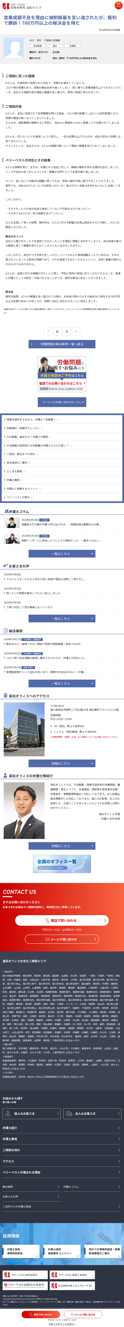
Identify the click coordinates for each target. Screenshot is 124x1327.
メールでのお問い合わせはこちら (62, 402)
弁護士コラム (71, 1187)
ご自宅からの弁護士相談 (17, 1206)
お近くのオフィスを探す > (62, 1324)
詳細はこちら (61, 763)
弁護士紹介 (10, 1128)
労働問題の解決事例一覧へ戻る (62, 344)
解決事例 (8, 1187)
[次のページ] (76, 331)
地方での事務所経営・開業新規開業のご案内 (104, 1251)
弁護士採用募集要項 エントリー (60, 1251)
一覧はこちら (61, 553)
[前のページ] (48, 331)
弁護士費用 (10, 1139)
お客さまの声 (10, 1196)
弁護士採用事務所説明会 (15, 1251)
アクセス (8, 1161)
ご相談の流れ (11, 1150)
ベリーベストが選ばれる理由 (21, 1172)
